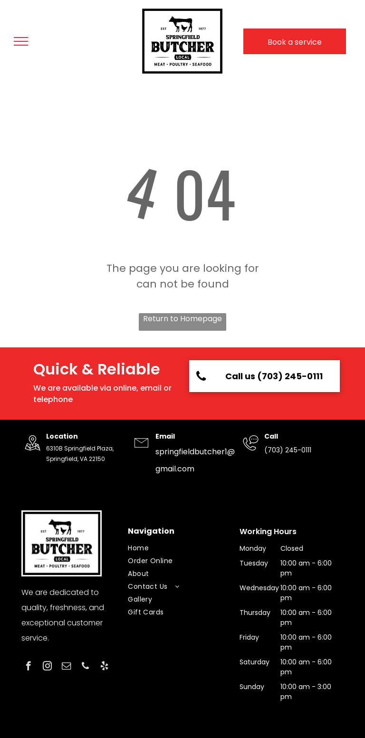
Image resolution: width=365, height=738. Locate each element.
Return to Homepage (182, 318)
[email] (66, 667)
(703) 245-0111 (287, 450)
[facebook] (28, 667)
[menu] (21, 41)
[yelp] (104, 667)
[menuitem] (179, 548)
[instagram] (47, 667)
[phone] (85, 667)
